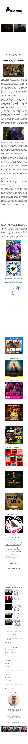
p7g (18, 556)
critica (14, 294)
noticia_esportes (17, 544)
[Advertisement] (14, 41)
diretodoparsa (14, 542)
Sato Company (8, 677)
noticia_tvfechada (15, 546)
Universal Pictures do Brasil (11, 685)
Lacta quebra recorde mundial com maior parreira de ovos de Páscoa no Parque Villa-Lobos (17, 608)
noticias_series (9, 554)
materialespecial (9, 544)
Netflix (6, 671)
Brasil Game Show (8, 657)
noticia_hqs (8, 546)
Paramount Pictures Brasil (10, 672)
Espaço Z (7, 637)
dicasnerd (8, 542)
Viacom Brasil (8, 686)
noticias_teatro (9, 556)
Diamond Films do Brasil (10, 636)
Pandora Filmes (8, 642)
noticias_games (9, 551)
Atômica (7, 655)
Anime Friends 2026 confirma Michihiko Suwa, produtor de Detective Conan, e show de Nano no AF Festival (17, 601)
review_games (13, 558)
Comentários (14, 58)
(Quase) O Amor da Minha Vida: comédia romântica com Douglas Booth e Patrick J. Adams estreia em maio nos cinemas (17, 624)
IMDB (22, 278)
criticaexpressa (13, 539)
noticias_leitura (16, 551)
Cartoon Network (8, 660)
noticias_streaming (17, 554)
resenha (7, 558)
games (20, 542)
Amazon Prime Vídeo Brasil (10, 652)
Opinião (15, 556)
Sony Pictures (8, 683)
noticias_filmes (17, 549)
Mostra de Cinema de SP (10, 669)
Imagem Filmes (8, 639)
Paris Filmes (7, 674)
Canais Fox (7, 658)
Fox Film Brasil (8, 666)
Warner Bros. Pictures (9, 688)
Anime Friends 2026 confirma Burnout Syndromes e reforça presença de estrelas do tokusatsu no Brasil (18, 616)
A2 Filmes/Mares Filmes (10, 649)
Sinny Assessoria (8, 680)
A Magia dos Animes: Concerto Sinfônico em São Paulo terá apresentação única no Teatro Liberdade (18, 594)
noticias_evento (9, 549)
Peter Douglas (14, 61)
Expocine (7, 663)
